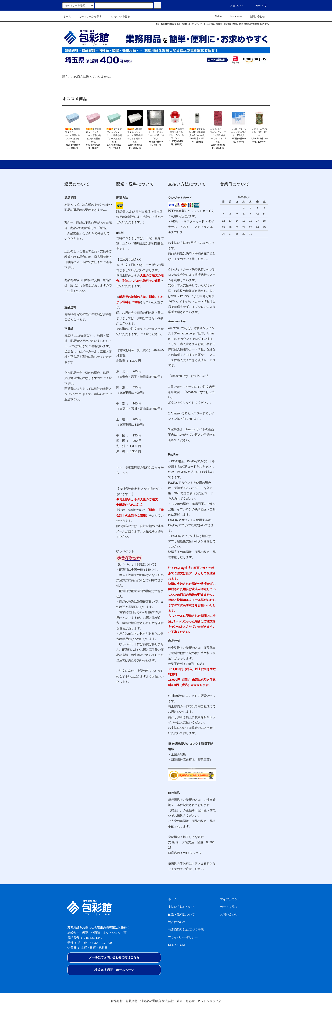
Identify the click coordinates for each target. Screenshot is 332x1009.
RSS (171, 945)
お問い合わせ (255, 16)
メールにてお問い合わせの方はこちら (114, 957)
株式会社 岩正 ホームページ (114, 970)
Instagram (233, 16)
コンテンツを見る (117, 16)
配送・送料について (181, 914)
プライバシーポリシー (183, 937)
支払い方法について (181, 906)
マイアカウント (230, 899)
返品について (177, 922)
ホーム (67, 16)
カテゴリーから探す (88, 16)
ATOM (181, 945)
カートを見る (229, 906)
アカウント (234, 5)
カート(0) (259, 5)
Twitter (216, 16)
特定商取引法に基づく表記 (186, 929)
